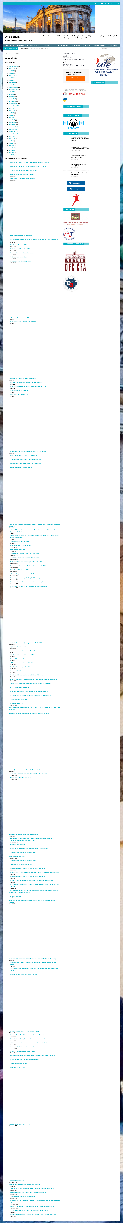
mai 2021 (11, 143)
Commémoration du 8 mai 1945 (19, 542)
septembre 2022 (14, 106)
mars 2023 (12, 96)
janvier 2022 (12, 125)
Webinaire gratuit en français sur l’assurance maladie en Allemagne (30, 683)
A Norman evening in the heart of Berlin (22, 174)
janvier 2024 (12, 85)
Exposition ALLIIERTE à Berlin (18, 647)
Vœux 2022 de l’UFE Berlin (17, 1067)
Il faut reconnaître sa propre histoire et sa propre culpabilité (28, 566)
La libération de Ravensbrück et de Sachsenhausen (25, 459)
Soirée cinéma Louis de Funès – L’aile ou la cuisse (24, 554)
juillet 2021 (12, 139)
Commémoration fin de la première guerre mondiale (24, 1185)
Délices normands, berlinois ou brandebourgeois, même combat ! (29, 848)
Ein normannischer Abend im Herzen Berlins (23, 178)
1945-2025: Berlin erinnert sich (19, 394)
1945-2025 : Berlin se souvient (19, 390)
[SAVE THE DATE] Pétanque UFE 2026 (73, 59)
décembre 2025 (13, 66)
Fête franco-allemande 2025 (18, 245)
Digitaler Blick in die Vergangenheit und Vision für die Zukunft (27, 451)
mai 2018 (11, 155)
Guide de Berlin (62, 45)
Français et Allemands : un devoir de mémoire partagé (26, 582)
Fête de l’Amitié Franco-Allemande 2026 (74, 66)
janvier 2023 (12, 101)
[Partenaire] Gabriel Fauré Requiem (20, 778)
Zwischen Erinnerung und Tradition (20, 667)
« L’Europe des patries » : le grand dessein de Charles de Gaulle (29, 1043)
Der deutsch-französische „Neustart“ (21, 261)
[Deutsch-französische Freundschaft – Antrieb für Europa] (34, 742)
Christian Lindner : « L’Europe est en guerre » (23, 974)
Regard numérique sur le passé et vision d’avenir (24, 455)
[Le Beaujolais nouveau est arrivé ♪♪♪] (34, 1096)
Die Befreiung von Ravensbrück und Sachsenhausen (25, 463)
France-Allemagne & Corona (18, 1063)
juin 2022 (11, 113)
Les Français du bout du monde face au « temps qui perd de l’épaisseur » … (32, 1188)
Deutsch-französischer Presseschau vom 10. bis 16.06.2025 (28, 386)
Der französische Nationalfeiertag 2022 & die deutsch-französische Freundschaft (35, 872)
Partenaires (48, 45)
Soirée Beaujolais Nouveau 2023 (19, 570)
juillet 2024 (12, 75)
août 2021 (12, 136)
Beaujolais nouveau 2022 (17, 844)
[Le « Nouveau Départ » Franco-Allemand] (34, 290)
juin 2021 (11, 141)
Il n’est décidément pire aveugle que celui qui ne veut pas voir (28, 1192)
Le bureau (20, 45)
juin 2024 (11, 78)
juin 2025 (11, 71)
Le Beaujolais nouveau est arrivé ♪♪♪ (19, 1124)
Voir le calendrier (67, 67)
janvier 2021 (12, 150)
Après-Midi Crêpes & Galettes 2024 (20, 546)
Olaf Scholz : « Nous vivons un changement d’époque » (25, 1031)
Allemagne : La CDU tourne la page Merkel (22, 1047)
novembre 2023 (13, 87)
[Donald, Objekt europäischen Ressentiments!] (34, 350)
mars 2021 (12, 148)
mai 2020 (11, 153)
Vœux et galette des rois (17, 550)
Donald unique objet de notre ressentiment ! (23, 322)
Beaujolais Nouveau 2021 (16, 1181)
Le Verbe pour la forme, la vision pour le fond (23, 170)
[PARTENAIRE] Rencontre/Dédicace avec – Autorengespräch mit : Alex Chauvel (33, 679)
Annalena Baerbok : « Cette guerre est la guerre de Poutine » (28, 1035)
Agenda (87, 45)
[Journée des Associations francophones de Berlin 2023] (34, 615)
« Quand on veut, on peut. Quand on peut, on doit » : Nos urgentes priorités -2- (33, 1214)
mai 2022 (11, 115)
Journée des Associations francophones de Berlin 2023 (25, 643)
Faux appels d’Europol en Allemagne (21, 864)
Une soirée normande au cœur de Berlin (20, 235)
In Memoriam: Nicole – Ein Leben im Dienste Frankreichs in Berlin (29, 162)
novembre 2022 (13, 104)
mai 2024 (11, 80)
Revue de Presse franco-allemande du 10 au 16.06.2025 (26, 382)
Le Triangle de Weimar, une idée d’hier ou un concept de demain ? (29, 1210)
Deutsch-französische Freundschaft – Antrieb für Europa (26, 770)
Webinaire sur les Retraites (17, 856)
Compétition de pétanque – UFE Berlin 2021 (23, 1196)
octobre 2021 (12, 132)
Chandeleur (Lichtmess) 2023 (19, 699)
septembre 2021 (13, 134)
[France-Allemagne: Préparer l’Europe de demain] (34, 806)
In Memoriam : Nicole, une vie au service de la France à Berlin (28, 166)
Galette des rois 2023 (16, 703)
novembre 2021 (13, 129)
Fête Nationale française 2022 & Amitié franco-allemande (27, 868)
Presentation (9, 45)
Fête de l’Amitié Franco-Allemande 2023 (22, 655)
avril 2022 (11, 118)
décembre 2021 (13, 127)
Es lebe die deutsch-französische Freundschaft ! (24, 651)
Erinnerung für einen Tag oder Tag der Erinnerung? (25, 578)
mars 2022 (12, 120)
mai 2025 (11, 73)
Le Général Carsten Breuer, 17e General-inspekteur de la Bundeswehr (31, 695)
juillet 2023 (12, 92)
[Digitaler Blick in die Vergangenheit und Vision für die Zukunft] (34, 423)
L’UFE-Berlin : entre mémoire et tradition (22, 663)
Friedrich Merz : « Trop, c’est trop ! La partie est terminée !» (28, 1039)
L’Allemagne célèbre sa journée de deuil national (24, 558)
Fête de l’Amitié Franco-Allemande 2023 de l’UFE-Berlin (26, 675)
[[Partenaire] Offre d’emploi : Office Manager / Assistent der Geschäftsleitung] (34, 930)
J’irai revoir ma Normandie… (18, 257)
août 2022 (12, 108)
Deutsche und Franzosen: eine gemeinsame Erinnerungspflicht (29, 586)
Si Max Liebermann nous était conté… (21, 467)
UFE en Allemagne (99, 45)
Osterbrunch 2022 (15, 896)
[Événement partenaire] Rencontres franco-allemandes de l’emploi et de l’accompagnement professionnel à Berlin (32, 839)
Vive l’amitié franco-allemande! (19, 659)
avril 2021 (11, 146)
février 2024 (12, 82)
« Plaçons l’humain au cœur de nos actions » (23, 1051)
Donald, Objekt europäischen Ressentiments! (22, 379)
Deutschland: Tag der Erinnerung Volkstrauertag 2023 (26, 562)
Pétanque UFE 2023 (16, 671)
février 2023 (12, 99)
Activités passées (33, 45)
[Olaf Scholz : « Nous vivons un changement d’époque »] (34, 1003)
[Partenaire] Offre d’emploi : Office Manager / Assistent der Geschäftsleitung (32, 959)
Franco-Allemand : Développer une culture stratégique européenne (29, 713)
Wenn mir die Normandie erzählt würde (22, 253)
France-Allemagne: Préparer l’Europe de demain (23, 835)
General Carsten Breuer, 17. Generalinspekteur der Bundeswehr (29, 691)
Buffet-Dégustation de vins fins (20, 687)
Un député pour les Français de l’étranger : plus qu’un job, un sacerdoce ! (31, 880)
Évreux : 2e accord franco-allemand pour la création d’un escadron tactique (32, 1206)
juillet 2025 (12, 68)
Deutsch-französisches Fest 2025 (20, 249)
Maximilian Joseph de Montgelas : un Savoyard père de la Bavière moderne (32, 1055)
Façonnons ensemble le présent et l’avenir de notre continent (28, 774)
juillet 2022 (12, 111)
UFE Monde (113, 45)
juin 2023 (11, 94)
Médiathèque (76, 45)
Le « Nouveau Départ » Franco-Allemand (21, 318)
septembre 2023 (14, 89)
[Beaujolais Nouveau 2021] (34, 1152)
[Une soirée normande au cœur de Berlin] (34, 207)
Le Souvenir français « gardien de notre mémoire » (25, 1059)
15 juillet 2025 (75, 159)
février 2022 (12, 122)
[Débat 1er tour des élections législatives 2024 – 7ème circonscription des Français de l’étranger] (34, 496)
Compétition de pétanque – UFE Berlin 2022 (23, 852)
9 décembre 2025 (76, 142)
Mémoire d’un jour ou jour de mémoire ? (22, 574)
